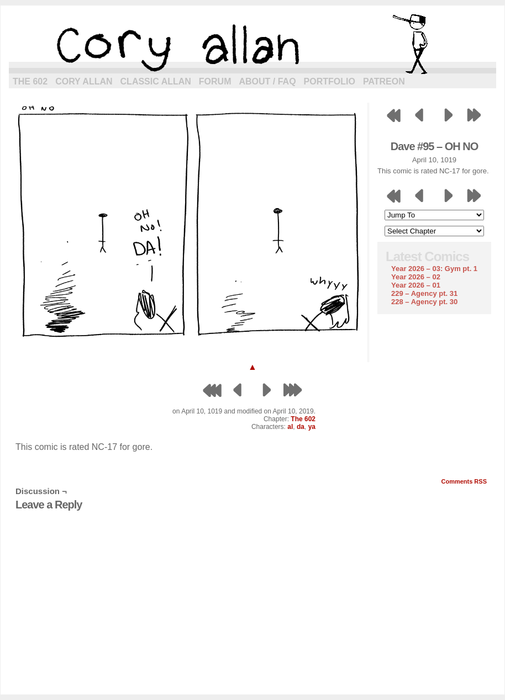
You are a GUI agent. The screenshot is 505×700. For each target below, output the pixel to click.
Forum (215, 81)
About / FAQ (267, 81)
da (300, 427)
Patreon (384, 81)
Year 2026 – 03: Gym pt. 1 (434, 268)
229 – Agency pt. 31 (424, 293)
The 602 (30, 81)
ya (311, 427)
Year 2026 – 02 (415, 277)
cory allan (252, 44)
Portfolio (329, 81)
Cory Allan (83, 81)
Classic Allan (155, 81)
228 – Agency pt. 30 (424, 302)
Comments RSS (464, 481)
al (290, 427)
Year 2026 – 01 (415, 285)
